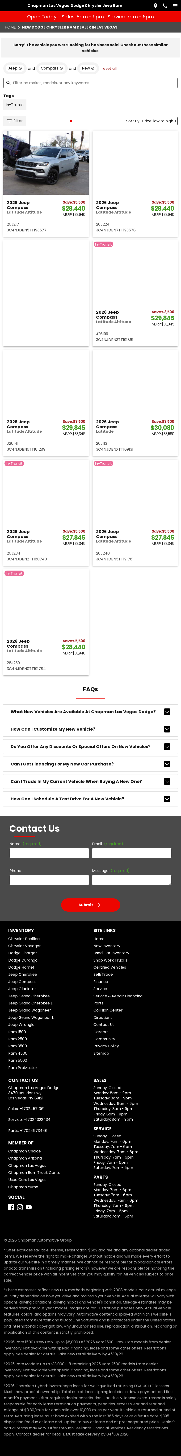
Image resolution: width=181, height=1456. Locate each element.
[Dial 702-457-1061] (165, 5)
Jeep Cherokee (22, 974)
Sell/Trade (103, 974)
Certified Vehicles (109, 967)
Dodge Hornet (21, 967)
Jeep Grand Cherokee (29, 996)
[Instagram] (20, 1207)
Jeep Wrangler (22, 1024)
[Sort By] (159, 121)
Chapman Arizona (25, 1158)
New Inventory (106, 946)
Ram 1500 (17, 1032)
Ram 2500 (17, 1039)
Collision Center (108, 1010)
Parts (98, 1003)
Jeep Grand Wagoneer (29, 1010)
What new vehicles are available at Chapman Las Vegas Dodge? (91, 711)
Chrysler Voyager (24, 946)
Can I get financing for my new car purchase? (91, 764)
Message (111, 870)
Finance (100, 981)
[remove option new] (88, 68)
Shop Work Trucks (110, 960)
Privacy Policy (106, 1046)
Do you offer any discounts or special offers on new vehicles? (91, 746)
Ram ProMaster (22, 1067)
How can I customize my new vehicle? (91, 729)
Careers (101, 1032)
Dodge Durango (23, 960)
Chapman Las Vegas (27, 1165)
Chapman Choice (24, 1151)
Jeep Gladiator (22, 988)
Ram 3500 (17, 1046)
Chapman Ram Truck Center (35, 1172)
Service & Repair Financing (118, 996)
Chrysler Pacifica (24, 939)
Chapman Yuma (23, 1187)
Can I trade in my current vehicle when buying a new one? (91, 781)
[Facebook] (11, 1207)
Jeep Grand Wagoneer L (31, 1017)
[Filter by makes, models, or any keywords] (90, 83)
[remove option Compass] (51, 68)
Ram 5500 (17, 1060)
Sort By (132, 121)
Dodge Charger (22, 953)
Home (10, 27)
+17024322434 (37, 1119)
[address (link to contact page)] (155, 5)
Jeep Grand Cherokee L (30, 1003)
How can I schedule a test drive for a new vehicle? (91, 799)
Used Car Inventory (111, 953)
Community (104, 1039)
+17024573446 (33, 1130)
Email (107, 844)
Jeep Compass (22, 981)
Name (25, 844)
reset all (109, 68)
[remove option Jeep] (15, 68)
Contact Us (103, 1024)
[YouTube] (29, 1207)
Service (100, 988)
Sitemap (101, 1053)
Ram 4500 (17, 1053)
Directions (102, 1017)
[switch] (175, 5)
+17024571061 (32, 1108)
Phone (15, 870)
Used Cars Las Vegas (27, 1179)
